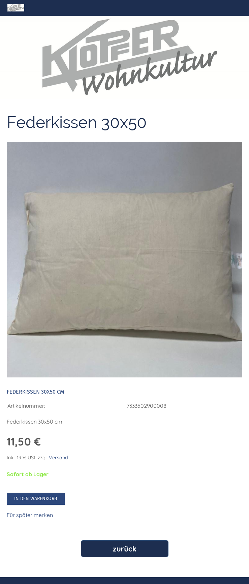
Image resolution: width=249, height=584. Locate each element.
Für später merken (30, 515)
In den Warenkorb (35, 498)
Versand (58, 458)
